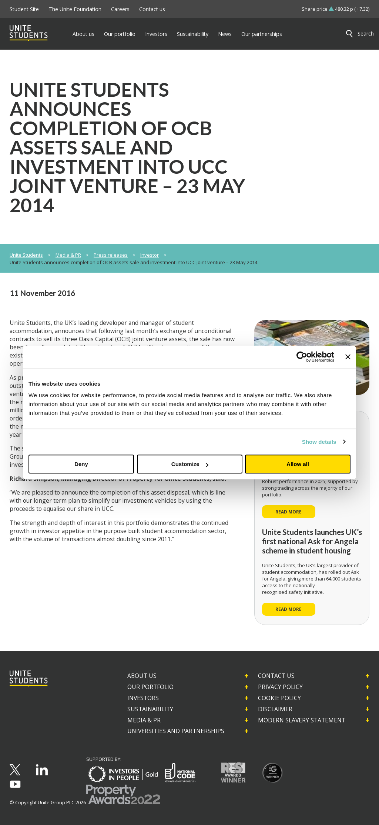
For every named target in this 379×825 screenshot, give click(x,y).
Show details (319, 442)
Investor (149, 255)
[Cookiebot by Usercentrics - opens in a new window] (301, 356)
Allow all (297, 464)
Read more (288, 512)
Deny (81, 464)
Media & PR (68, 255)
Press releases (111, 255)
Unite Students (26, 255)
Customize (189, 464)
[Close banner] (348, 356)
